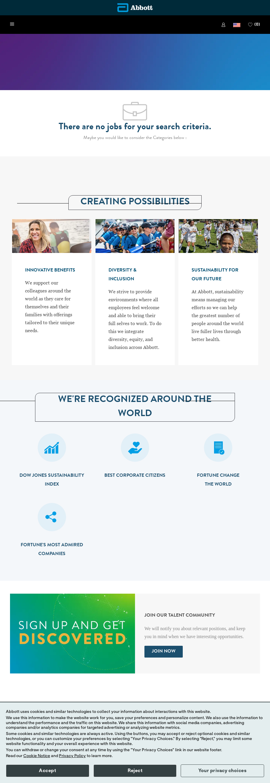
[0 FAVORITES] (254, 24)
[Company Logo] (135, 7)
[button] (237, 24)
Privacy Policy (72, 756)
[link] (223, 25)
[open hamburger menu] (12, 24)
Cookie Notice (36, 756)
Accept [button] (47, 770)
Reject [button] (135, 770)
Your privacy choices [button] (222, 770)
